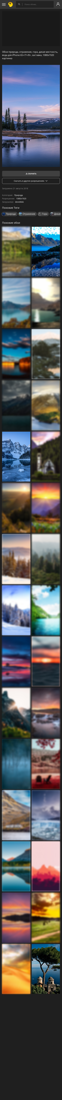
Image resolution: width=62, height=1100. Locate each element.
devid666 (19, 202)
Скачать (31, 173)
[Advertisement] (31, 28)
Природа (18, 195)
